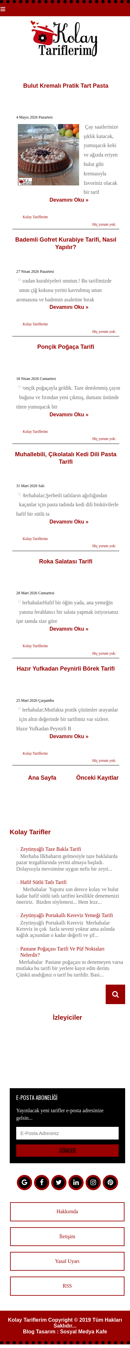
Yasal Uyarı (67, 1261)
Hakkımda (67, 1211)
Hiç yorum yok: (104, 224)
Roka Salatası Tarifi (65, 561)
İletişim (67, 1236)
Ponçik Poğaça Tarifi (65, 347)
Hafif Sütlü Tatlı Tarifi (43, 882)
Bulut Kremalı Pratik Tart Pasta (65, 85)
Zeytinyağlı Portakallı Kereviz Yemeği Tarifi (66, 915)
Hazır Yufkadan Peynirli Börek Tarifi (66, 668)
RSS (67, 1286)
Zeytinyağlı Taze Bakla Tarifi (50, 849)
